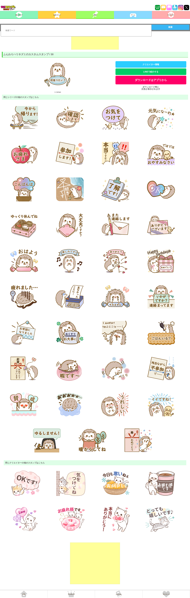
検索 (170, 27)
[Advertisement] (95, 42)
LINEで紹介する (150, 72)
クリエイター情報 (150, 64)
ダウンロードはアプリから (151, 80)
